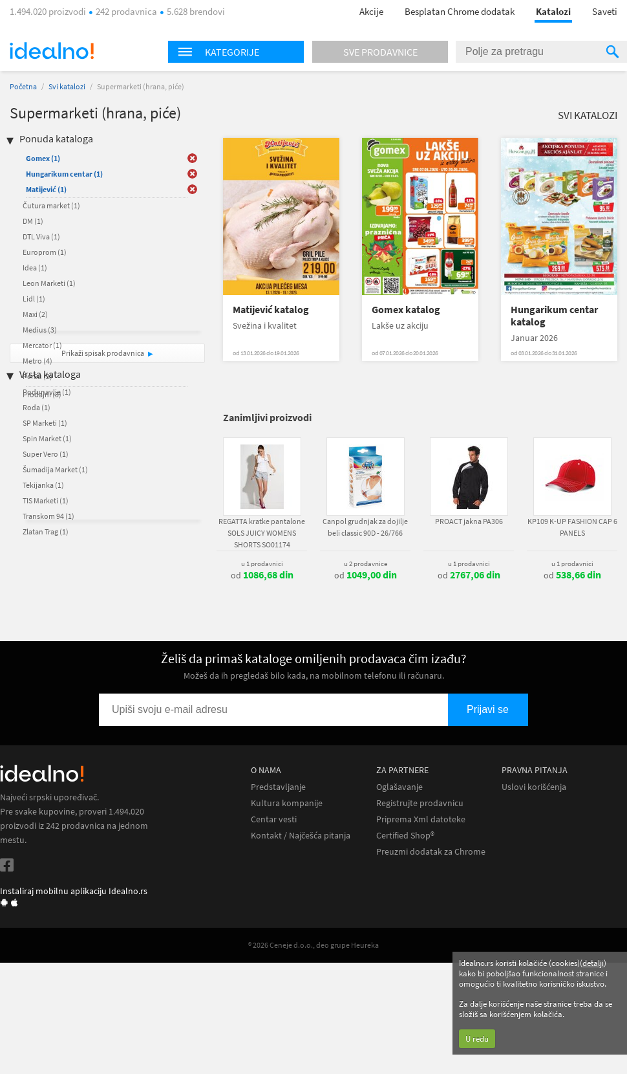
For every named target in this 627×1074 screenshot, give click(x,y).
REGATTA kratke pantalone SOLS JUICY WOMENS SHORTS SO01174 (261, 532)
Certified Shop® (405, 835)
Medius (40, 329)
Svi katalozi (66, 86)
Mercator (42, 345)
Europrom (45, 252)
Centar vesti (274, 819)
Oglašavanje (399, 787)
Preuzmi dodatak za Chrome (430, 851)
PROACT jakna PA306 (469, 521)
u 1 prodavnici (262, 563)
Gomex (43, 158)
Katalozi (553, 11)
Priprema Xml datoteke (420, 819)
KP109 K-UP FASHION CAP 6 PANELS (572, 527)
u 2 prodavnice (365, 563)
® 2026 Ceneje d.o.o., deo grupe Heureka (313, 945)
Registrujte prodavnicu (419, 803)
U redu (477, 1038)
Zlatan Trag (46, 531)
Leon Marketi (49, 283)
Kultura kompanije (287, 803)
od (262, 575)
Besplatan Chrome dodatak (460, 11)
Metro (37, 361)
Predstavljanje (278, 787)
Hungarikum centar (64, 174)
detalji (593, 963)
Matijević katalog (271, 309)
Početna (23, 86)
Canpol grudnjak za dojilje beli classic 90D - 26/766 (365, 527)
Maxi (35, 314)
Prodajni (42, 394)
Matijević (46, 189)
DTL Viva (41, 236)
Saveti (604, 11)
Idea (35, 267)
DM (33, 221)
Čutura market (51, 205)
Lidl (34, 298)
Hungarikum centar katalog (554, 315)
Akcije (371, 11)
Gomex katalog (406, 309)
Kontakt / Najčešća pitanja (300, 835)
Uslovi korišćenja (534, 787)
